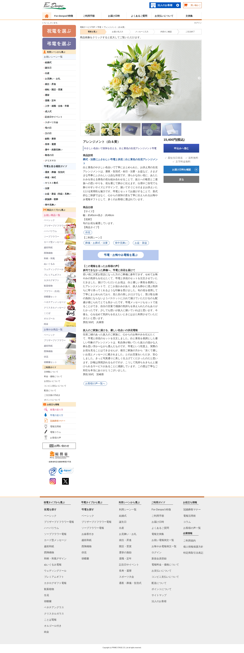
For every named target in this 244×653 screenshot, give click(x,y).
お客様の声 (55, 437)
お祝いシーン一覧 (53, 56)
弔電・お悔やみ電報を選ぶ (121, 254)
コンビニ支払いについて (54, 386)
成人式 (48, 111)
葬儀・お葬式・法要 (96, 242)
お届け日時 (114, 16)
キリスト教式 (51, 183)
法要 (47, 188)
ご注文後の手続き (51, 395)
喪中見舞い (50, 204)
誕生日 (48, 67)
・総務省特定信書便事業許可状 (59, 462)
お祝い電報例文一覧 (163, 540)
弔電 (99, 27)
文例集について (50, 372)
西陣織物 (48, 253)
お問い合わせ (59, 445)
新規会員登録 (159, 558)
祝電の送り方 (56, 409)
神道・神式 (50, 177)
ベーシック (49, 220)
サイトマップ (159, 595)
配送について (49, 390)
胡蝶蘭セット (50, 296)
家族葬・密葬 (51, 199)
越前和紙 (48, 247)
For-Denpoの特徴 (63, 16)
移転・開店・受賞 (53, 89)
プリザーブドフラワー (55, 225)
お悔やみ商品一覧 (53, 329)
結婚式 (48, 62)
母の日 (48, 128)
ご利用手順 (89, 16)
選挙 (47, 95)
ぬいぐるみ (49, 264)
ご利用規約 (189, 540)
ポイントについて (51, 400)
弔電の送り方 (56, 415)
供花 (46, 356)
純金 (46, 324)
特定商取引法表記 (193, 552)
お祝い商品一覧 (52, 215)
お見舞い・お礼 (52, 78)
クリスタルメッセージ (55, 307)
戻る (181, 179)
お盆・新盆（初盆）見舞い (58, 194)
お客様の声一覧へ (95, 383)
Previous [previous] (82, 78)
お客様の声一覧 (192, 528)
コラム (187, 522)
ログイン (198, 23)
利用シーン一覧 (127, 509)
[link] (66, 471)
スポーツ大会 (51, 122)
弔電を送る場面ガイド (55, 166)
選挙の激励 (125, 552)
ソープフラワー (51, 236)
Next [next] (199, 78)
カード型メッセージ (53, 242)
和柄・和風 (49, 258)
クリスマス (50, 160)
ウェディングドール (53, 269)
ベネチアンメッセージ (55, 302)
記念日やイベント (53, 117)
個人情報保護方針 (193, 546)
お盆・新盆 (140, 242)
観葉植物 (48, 285)
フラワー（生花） (52, 291)
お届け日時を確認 (185, 169)
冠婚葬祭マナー (57, 421)
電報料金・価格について (165, 564)
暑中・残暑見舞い (53, 149)
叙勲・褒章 (50, 138)
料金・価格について (52, 376)
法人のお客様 (164, 5)
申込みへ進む (181, 148)
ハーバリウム (50, 231)
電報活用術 (55, 426)
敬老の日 (49, 155)
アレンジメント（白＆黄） (115, 27)
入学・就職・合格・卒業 (57, 106)
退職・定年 (50, 100)
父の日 (48, 133)
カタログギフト (51, 280)
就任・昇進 (50, 84)
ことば (47, 313)
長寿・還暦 (50, 144)
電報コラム (55, 432)
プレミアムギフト (52, 275)
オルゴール (49, 318)
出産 (47, 73)
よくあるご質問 (139, 16)
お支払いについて (164, 16)
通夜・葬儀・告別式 (55, 172)
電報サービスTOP (87, 27)
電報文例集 (158, 534)
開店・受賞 (125, 546)
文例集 (189, 16)
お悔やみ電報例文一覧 (164, 546)
